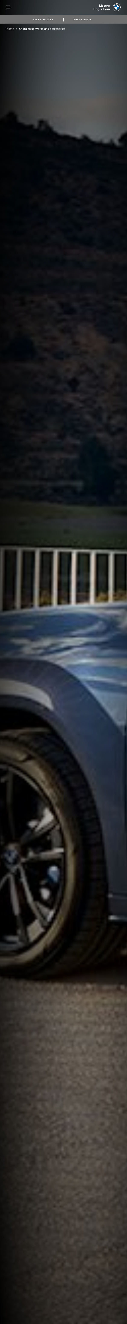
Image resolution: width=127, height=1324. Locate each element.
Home (10, 29)
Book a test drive (43, 19)
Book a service (82, 19)
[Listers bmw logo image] (107, 7)
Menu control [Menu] (8, 7)
